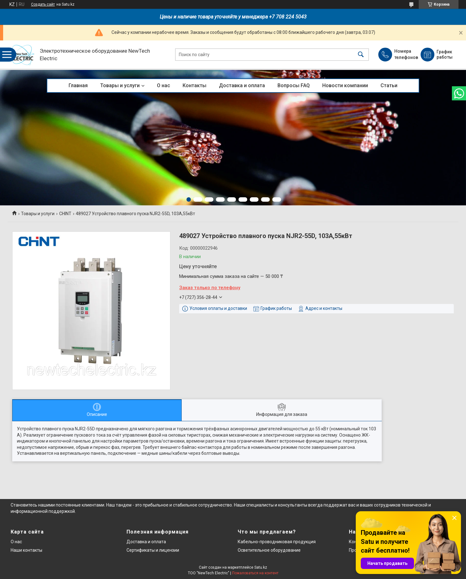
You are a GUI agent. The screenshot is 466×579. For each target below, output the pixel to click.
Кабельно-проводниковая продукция (277, 541)
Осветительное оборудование (269, 550)
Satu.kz (260, 567)
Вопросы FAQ (293, 85)
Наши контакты (26, 550)
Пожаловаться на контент (255, 573)
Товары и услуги (120, 85)
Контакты (194, 85)
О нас (163, 85)
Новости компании (345, 85)
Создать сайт (43, 4)
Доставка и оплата (242, 85)
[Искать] (360, 55)
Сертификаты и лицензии (153, 550)
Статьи (389, 85)
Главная (78, 85)
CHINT (65, 213)
